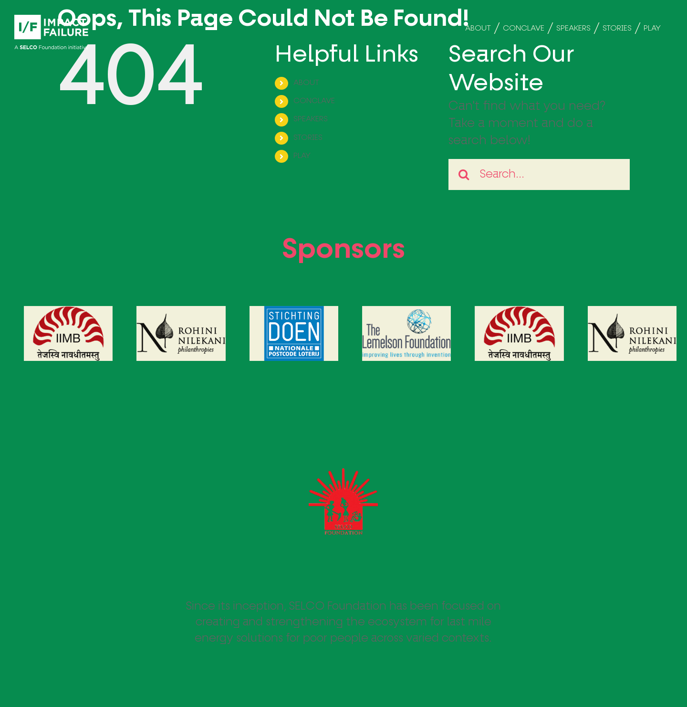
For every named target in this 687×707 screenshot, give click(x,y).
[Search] (463, 174)
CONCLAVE (314, 101)
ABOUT (306, 83)
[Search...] (539, 174)
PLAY (302, 156)
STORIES (308, 138)
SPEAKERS (310, 119)
